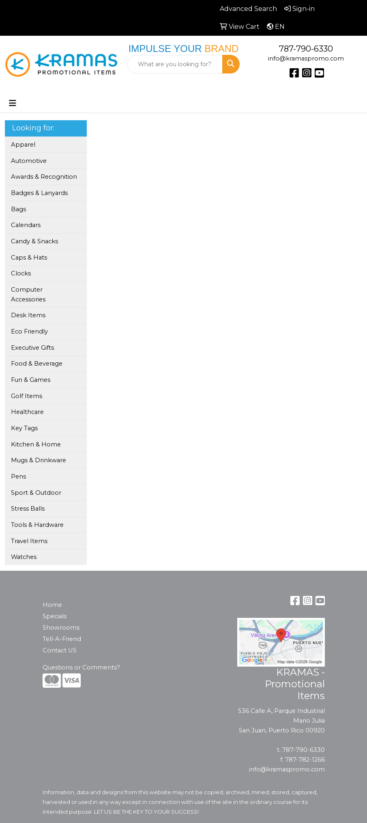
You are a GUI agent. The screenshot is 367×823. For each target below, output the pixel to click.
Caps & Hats (29, 257)
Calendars (26, 225)
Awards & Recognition (44, 176)
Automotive (29, 161)
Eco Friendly (29, 331)
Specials (55, 616)
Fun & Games (30, 379)
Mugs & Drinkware (38, 460)
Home (52, 605)
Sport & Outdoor (36, 492)
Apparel (23, 144)
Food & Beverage (36, 363)
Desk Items (28, 315)
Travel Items (29, 541)
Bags (18, 209)
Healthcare (27, 412)
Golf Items (26, 396)
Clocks (21, 273)
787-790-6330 (306, 49)
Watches (23, 557)
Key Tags (24, 428)
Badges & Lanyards (39, 193)
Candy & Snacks (34, 241)
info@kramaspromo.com (306, 58)
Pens (18, 476)
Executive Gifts (32, 347)
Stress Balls (28, 508)
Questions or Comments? (81, 667)
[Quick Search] (175, 64)
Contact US (60, 650)
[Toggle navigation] (12, 103)
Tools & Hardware (37, 524)
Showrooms (61, 627)
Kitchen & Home (36, 444)
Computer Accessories (28, 294)
